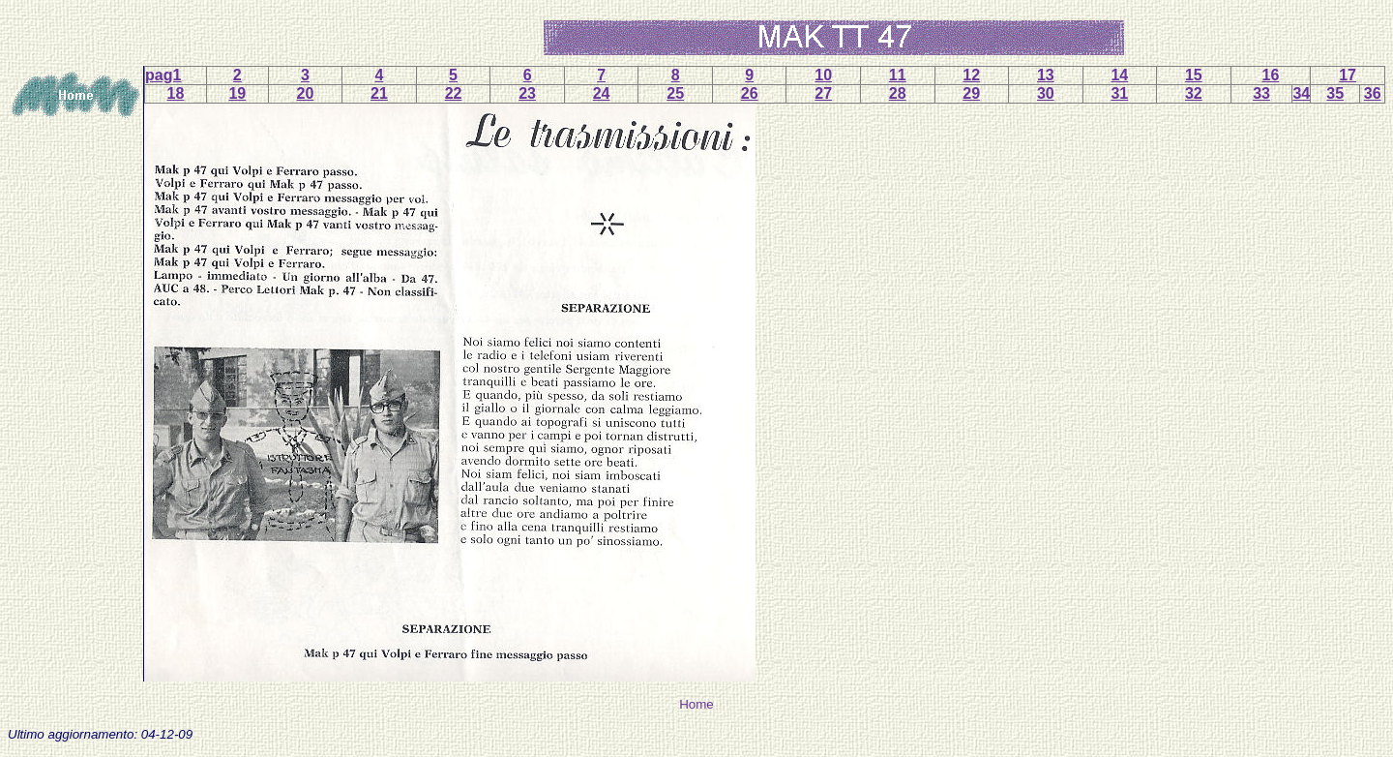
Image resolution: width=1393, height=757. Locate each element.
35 (1335, 93)
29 (971, 93)
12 (971, 75)
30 (1045, 93)
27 (823, 93)
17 (1347, 75)
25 (675, 93)
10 (823, 75)
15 (1193, 75)
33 (1261, 93)
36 (1372, 93)
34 (1301, 93)
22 (453, 93)
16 (1271, 75)
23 (527, 93)
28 (897, 93)
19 (237, 93)
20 (305, 93)
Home (696, 704)
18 (176, 93)
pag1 (163, 75)
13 (1045, 75)
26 (749, 93)
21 (379, 93)
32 (1193, 93)
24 (601, 93)
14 (1119, 75)
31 (1119, 93)
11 (897, 75)
